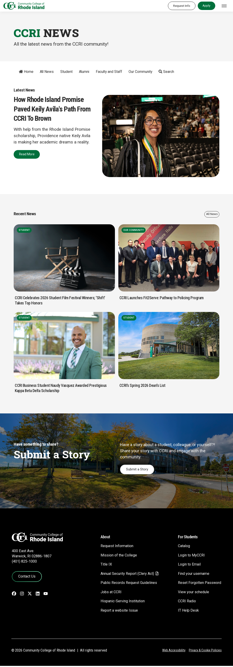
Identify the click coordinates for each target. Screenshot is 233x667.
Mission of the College (112, 556)
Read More (26, 153)
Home (24, 71)
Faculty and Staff (107, 71)
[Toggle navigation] (224, 5)
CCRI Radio (184, 602)
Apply (206, 5)
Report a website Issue (112, 611)
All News (45, 71)
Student (64, 71)
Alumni (82, 71)
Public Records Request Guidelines (123, 583)
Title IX (99, 565)
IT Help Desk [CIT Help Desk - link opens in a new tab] (186, 611)
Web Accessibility (173, 651)
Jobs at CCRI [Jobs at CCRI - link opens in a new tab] (104, 593)
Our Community (138, 71)
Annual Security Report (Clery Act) (122, 574)
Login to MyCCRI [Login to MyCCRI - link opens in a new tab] (189, 556)
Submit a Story (138, 470)
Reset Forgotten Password (198, 583)
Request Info (181, 5)
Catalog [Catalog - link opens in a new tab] (182, 547)
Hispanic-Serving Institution (117, 602)
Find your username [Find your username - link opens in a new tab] (192, 574)
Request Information (111, 547)
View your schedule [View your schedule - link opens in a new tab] (191, 593)
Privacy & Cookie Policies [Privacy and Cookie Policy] (205, 651)
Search (164, 71)
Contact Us (26, 577)
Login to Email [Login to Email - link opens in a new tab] (187, 565)
